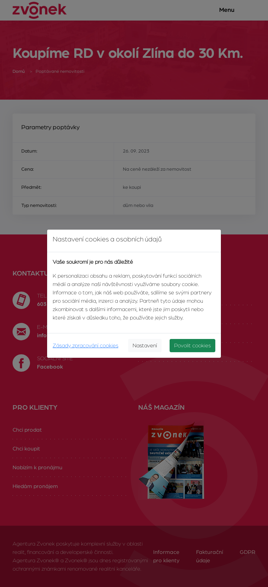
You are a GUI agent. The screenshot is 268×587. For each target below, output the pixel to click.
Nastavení (145, 345)
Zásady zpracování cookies (85, 345)
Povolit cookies (192, 345)
